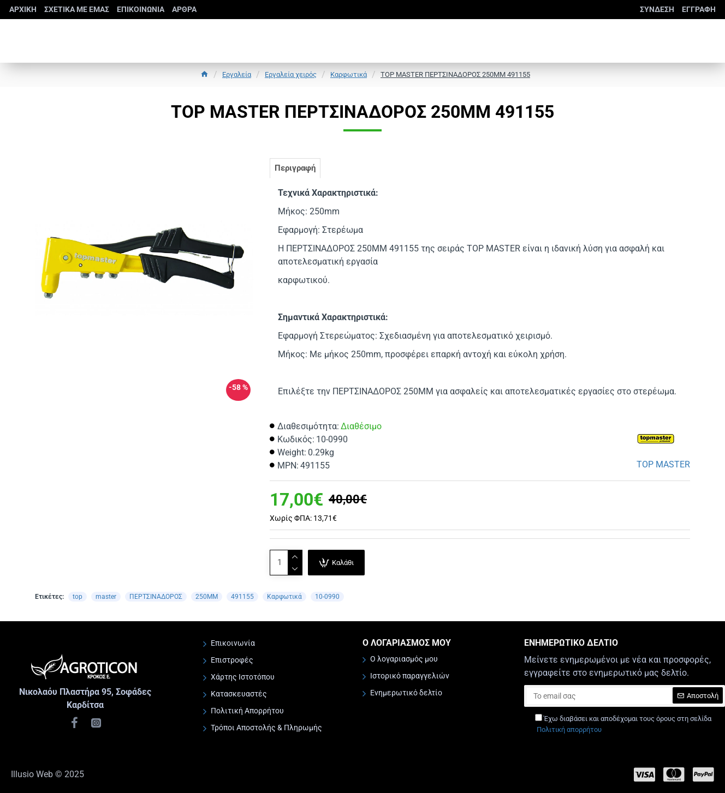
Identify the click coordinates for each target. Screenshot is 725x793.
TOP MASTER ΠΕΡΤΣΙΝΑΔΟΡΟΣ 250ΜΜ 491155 (455, 74)
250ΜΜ (206, 601)
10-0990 (327, 601)
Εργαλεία (236, 74)
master (106, 601)
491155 (242, 601)
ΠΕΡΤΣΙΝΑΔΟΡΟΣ (155, 601)
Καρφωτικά (348, 74)
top (77, 601)
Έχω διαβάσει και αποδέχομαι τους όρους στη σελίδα (623, 724)
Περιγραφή (298, 170)
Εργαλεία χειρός (291, 74)
